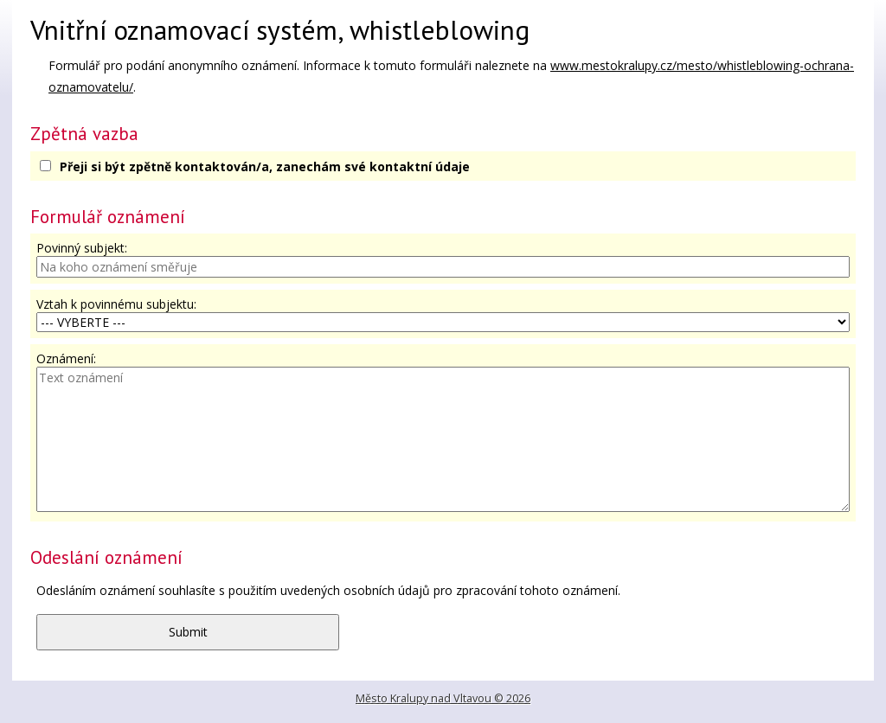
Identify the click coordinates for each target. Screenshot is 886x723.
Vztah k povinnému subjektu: (116, 304)
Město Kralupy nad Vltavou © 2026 (443, 698)
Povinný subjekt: (81, 248)
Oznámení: (66, 358)
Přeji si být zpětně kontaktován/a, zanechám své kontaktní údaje (265, 166)
